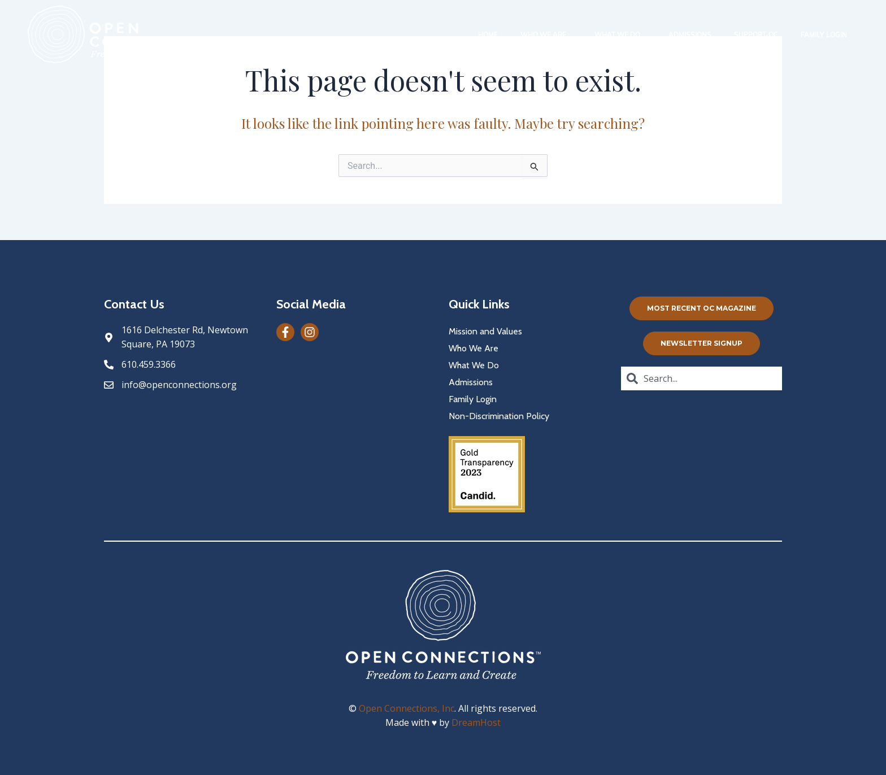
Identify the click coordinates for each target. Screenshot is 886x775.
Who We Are (546, 34)
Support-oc (756, 34)
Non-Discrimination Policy (499, 416)
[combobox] (701, 378)
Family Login (824, 34)
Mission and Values (485, 331)
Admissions (689, 34)
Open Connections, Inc (406, 708)
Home (488, 34)
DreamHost (476, 722)
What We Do (620, 34)
